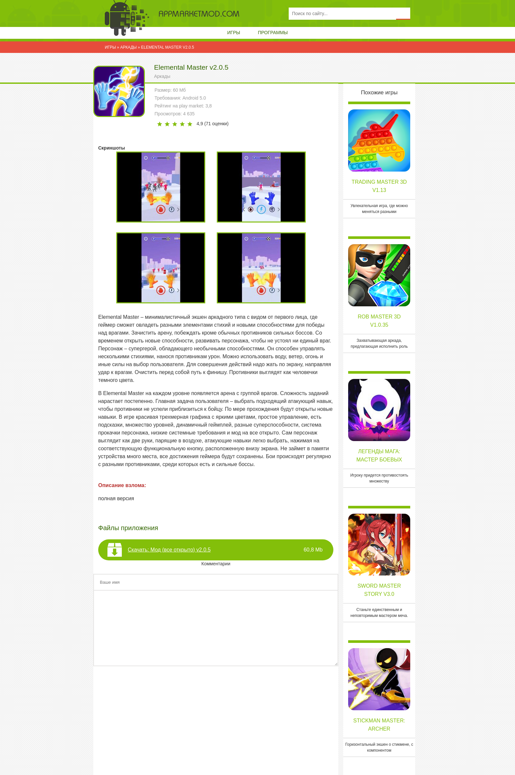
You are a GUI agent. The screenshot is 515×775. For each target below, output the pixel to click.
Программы (273, 32)
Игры (233, 32)
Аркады (162, 76)
